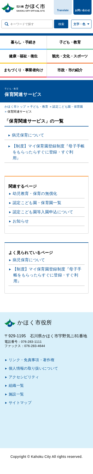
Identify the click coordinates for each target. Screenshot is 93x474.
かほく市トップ (15, 106)
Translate (63, 10)
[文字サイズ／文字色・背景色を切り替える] (81, 24)
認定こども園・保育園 (67, 106)
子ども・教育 (39, 106)
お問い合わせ (82, 10)
